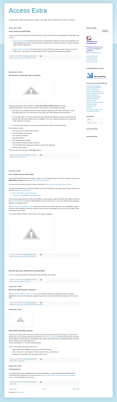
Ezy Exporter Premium (93, 111)
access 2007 (17, 256)
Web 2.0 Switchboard (92, 89)
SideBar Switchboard (92, 95)
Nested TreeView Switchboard (95, 93)
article (43, 178)
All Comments (92, 123)
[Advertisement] (44, 65)
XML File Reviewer (17, 201)
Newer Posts (13, 389)
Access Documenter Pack (93, 91)
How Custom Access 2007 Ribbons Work (58, 184)
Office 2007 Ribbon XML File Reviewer (24, 193)
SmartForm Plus (91, 106)
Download (12, 275)
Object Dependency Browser (94, 102)
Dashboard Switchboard (93, 97)
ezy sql (24, 156)
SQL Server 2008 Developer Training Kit (24, 294)
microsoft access (18, 58)
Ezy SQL (89, 108)
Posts (90, 119)
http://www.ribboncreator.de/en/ (39, 180)
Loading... (89, 131)
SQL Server (17, 281)
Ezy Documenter (91, 100)
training (34, 58)
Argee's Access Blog (19, 41)
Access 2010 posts (91, 58)
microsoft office (27, 58)
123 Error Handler (91, 104)
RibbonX (33, 256)
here (40, 150)
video (23, 343)
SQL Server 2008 (25, 281)
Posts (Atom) (20, 392)
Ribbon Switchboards (92, 98)
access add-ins (18, 156)
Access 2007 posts (91, 56)
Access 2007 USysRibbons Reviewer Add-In (26, 195)
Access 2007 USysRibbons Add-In (23, 206)
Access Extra (28, 10)
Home (44, 389)
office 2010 (22, 360)
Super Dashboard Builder (93, 88)
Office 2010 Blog (51, 337)
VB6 (15, 384)
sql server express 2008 (36, 304)
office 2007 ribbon (25, 256)
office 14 (16, 360)
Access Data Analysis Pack (94, 109)
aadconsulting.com (25, 190)
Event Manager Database (93, 86)
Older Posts (75, 389)
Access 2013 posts (91, 61)
